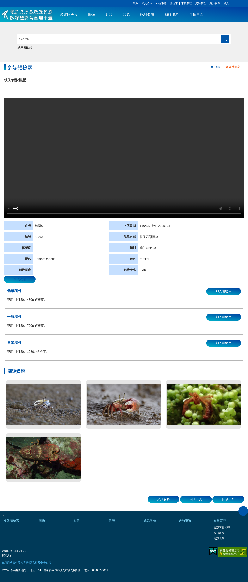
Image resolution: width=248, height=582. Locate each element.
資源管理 (200, 3)
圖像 (91, 14)
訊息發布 (147, 14)
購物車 (174, 3)
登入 (226, 3)
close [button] (243, 511)
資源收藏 (214, 3)
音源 (126, 14)
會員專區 (196, 14)
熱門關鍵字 (25, 47)
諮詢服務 (172, 14)
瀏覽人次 (7, 555)
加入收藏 (20, 279)
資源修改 (219, 533)
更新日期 (7, 550)
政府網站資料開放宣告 (15, 562)
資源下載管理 (222, 527)
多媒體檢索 (69, 14)
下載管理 (186, 3)
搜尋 (225, 39)
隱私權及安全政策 (40, 562)
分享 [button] (239, 3)
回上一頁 (196, 499)
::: (3, 3)
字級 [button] (233, 3)
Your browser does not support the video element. (124, 158)
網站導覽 (161, 3)
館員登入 (146, 3)
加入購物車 (223, 291)
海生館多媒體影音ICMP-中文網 (27, 14)
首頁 (135, 3)
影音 (108, 14)
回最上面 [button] (228, 499)
